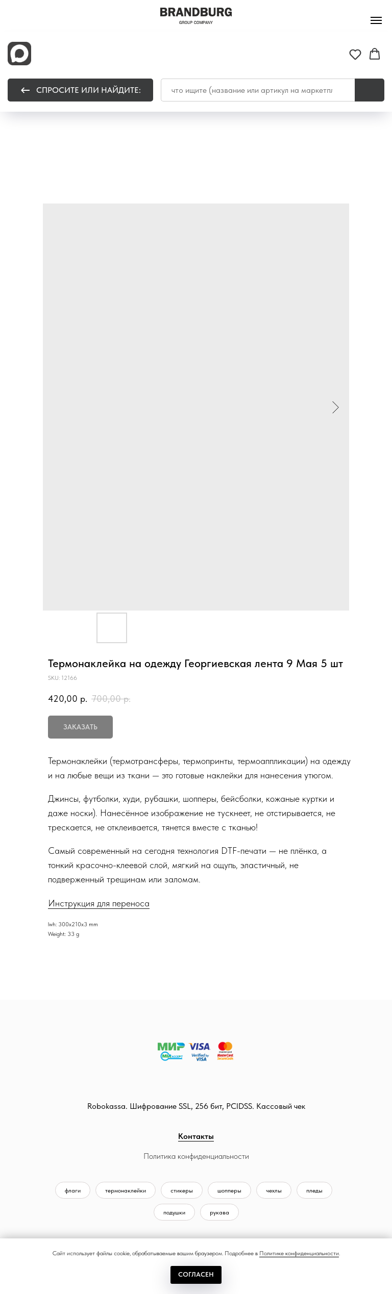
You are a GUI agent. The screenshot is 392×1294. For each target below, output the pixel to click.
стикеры (181, 1190)
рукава (219, 1212)
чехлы (274, 1190)
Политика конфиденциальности (196, 1156)
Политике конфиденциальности (299, 1253)
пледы (314, 1190)
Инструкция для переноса (99, 903)
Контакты (196, 1136)
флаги (73, 1190)
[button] (355, 54)
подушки (174, 1212)
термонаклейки (125, 1190)
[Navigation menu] (376, 20)
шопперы (229, 1190)
